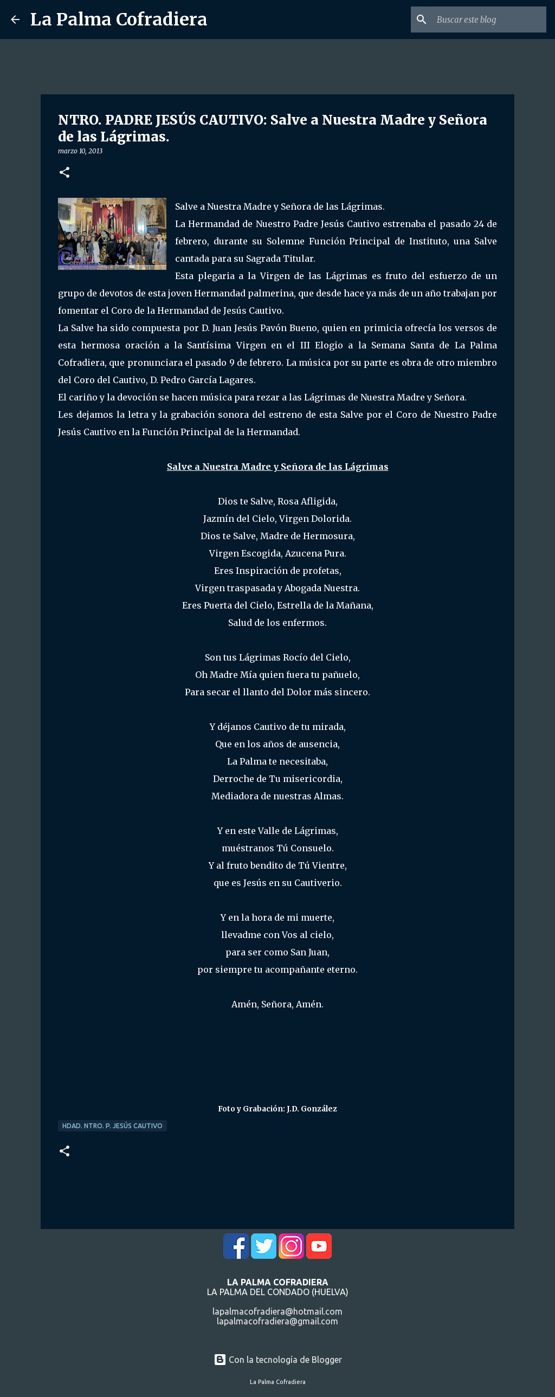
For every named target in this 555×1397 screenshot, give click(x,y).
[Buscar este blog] (489, 20)
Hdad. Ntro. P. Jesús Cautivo (112, 1125)
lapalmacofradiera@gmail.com (277, 1321)
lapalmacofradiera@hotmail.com (277, 1311)
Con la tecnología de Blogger (278, 1359)
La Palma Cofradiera (119, 19)
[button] (64, 173)
